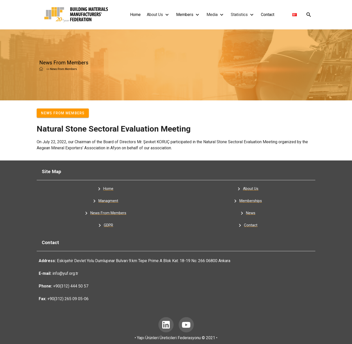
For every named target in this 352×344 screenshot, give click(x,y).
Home (135, 14)
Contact (267, 14)
